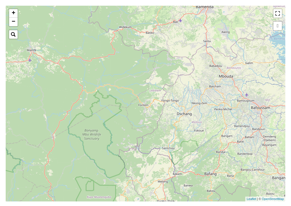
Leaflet (251, 199)
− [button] (13, 22)
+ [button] (13, 13)
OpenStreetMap (273, 199)
